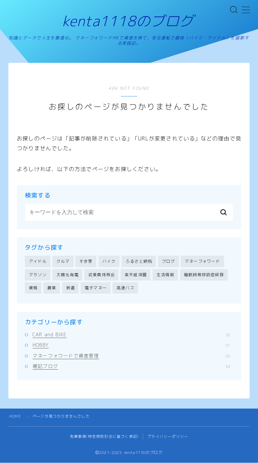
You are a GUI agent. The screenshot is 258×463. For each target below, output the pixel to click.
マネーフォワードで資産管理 (131, 355)
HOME (15, 416)
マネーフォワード (202, 261)
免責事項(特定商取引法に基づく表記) (104, 436)
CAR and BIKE (131, 335)
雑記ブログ (131, 366)
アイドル (38, 261)
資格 (33, 288)
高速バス (125, 288)
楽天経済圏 (136, 275)
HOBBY (131, 345)
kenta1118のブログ (128, 21)
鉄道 (70, 288)
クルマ (63, 261)
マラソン (38, 275)
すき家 (86, 261)
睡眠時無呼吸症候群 (204, 275)
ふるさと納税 (139, 261)
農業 (51, 288)
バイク (109, 261)
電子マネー (96, 288)
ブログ (168, 261)
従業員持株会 (101, 275)
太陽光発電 (67, 275)
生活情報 (165, 275)
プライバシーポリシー (167, 436)
